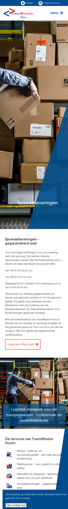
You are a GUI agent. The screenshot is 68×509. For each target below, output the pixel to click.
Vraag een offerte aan (22, 344)
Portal (27, 3)
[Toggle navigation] (56, 13)
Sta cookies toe (16, 505)
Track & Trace (49, 3)
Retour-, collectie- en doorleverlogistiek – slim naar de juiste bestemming (40, 454)
